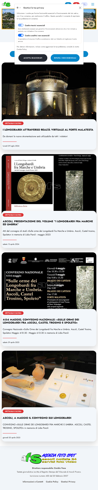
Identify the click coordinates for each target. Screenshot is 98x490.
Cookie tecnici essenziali (35, 25)
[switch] (21, 35)
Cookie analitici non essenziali (37, 35)
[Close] (80, 8)
